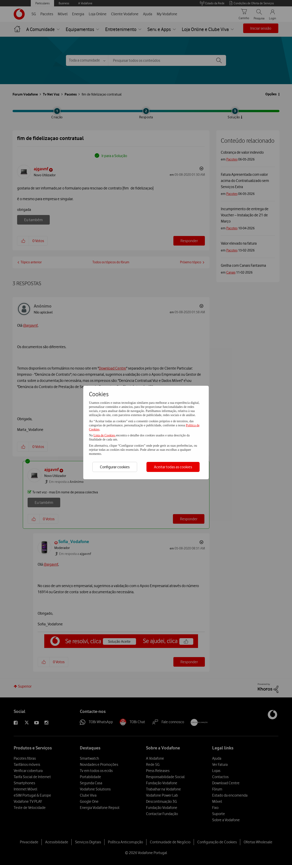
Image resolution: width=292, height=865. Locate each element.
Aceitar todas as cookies (173, 467)
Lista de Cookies (105, 435)
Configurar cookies (115, 467)
